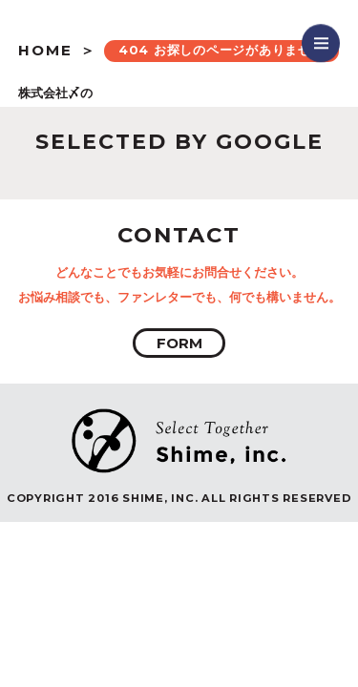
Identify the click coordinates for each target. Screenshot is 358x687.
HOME (45, 50)
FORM (179, 343)
